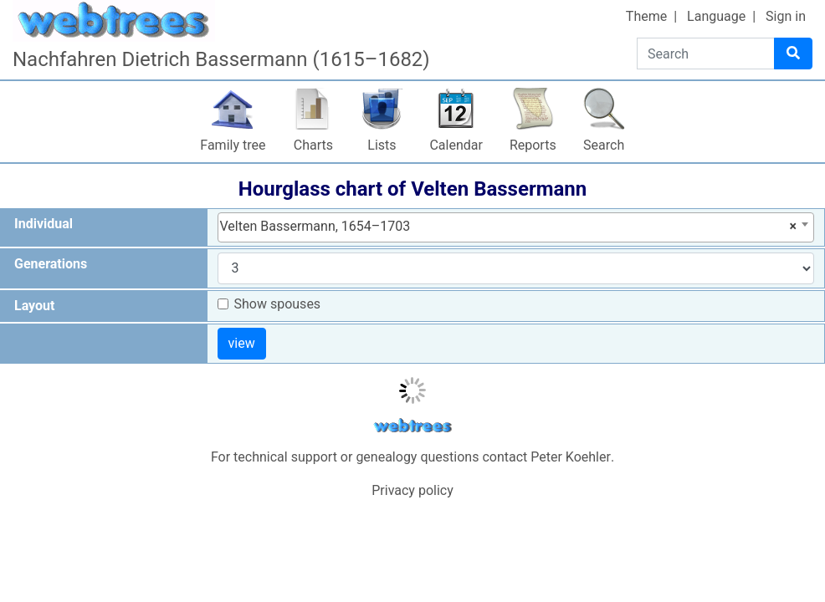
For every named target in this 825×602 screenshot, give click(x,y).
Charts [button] (313, 145)
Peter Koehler (570, 457)
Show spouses (277, 304)
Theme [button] (646, 16)
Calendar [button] (455, 145)
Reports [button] (533, 145)
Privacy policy (412, 490)
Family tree (232, 145)
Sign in (786, 16)
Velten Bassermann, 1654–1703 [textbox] (508, 226)
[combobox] (516, 227)
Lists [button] (381, 145)
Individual (43, 224)
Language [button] (716, 16)
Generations (50, 264)
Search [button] (603, 145)
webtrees (412, 426)
